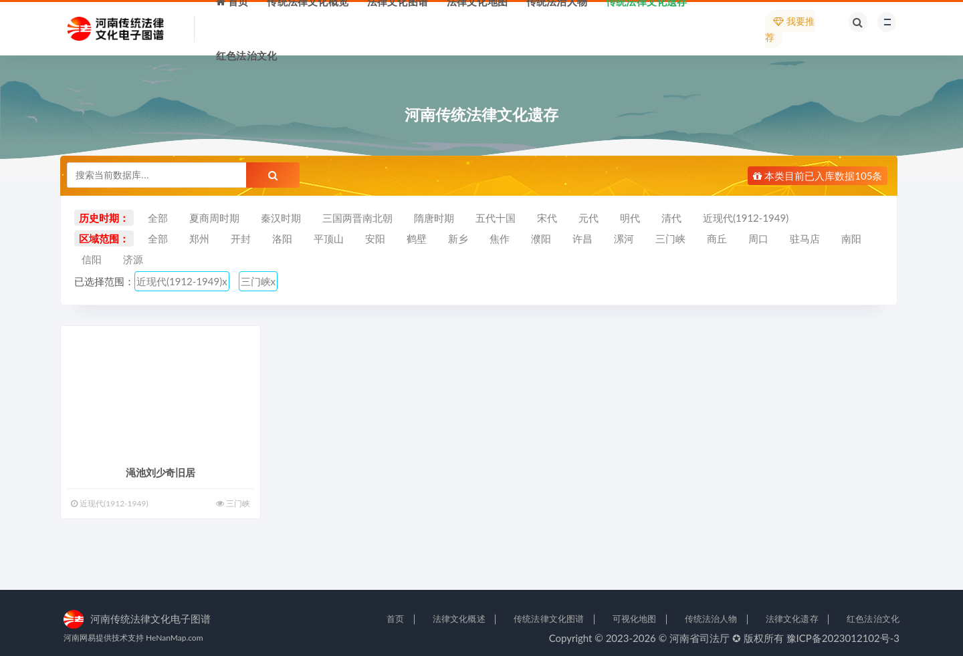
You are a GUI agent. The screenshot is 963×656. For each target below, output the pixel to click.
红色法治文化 (873, 618)
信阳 (92, 259)
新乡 (458, 238)
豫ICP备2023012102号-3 (843, 638)
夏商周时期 (214, 218)
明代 (630, 218)
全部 (158, 218)
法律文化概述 (459, 618)
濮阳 (541, 238)
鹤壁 (417, 238)
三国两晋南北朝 (357, 218)
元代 (588, 218)
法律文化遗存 (792, 618)
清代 (671, 218)
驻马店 (805, 238)
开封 (241, 238)
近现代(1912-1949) (745, 218)
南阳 (851, 238)
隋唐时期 (434, 218)
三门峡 (670, 238)
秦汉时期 (281, 218)
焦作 (500, 238)
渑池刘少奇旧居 (160, 472)
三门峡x (258, 281)
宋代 (547, 218)
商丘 (717, 238)
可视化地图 (635, 618)
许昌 (582, 238)
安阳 (375, 238)
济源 (133, 259)
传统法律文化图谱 (549, 618)
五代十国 (495, 218)
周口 (758, 238)
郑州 (199, 238)
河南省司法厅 (699, 638)
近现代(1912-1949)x (181, 281)
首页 (395, 618)
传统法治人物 (711, 618)
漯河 (624, 238)
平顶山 (329, 238)
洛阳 (282, 238)
